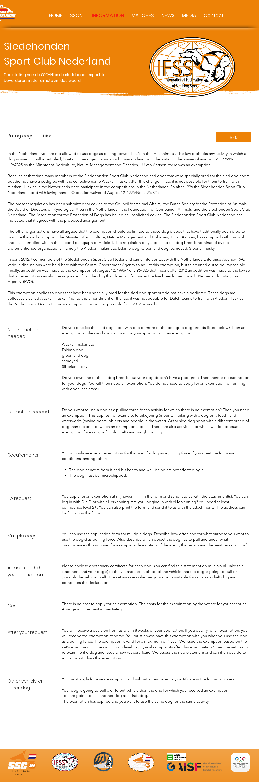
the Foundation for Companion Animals (156, 209)
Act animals (164, 153)
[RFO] (233, 137)
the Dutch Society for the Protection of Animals (205, 203)
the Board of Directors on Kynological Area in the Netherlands (62, 209)
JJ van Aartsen (153, 164)
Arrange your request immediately (92, 609)
